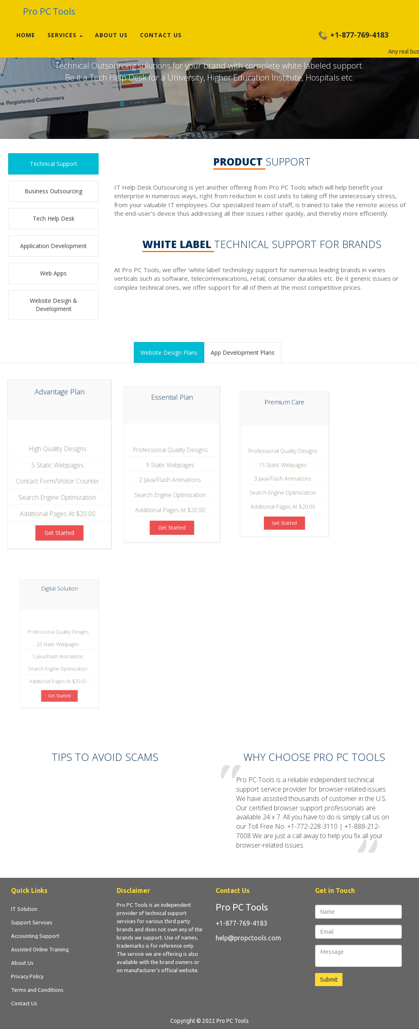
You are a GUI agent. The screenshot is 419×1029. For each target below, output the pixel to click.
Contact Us (161, 35)
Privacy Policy (27, 976)
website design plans (169, 352)
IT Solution (24, 909)
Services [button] (65, 35)
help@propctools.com (248, 938)
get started (59, 527)
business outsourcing (53, 191)
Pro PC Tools (242, 907)
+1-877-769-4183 (241, 923)
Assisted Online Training (40, 949)
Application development (53, 246)
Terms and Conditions (37, 990)
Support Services (31, 922)
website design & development (53, 305)
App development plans (243, 352)
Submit (329, 979)
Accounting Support (35, 936)
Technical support (53, 164)
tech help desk (53, 218)
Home (25, 35)
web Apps (53, 273)
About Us (111, 35)
